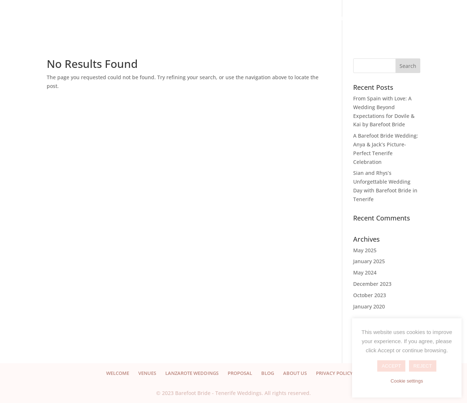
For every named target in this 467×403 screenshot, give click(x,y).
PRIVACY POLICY (334, 373)
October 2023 (369, 295)
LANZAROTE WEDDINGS (229, 19)
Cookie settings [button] (407, 381)
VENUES (180, 19)
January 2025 (369, 261)
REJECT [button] (422, 366)
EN (409, 19)
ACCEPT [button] (391, 366)
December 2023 (372, 283)
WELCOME (117, 373)
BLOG (312, 19)
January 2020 (369, 306)
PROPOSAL (282, 19)
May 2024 (365, 272)
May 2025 (365, 250)
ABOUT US (341, 19)
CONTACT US (380, 19)
